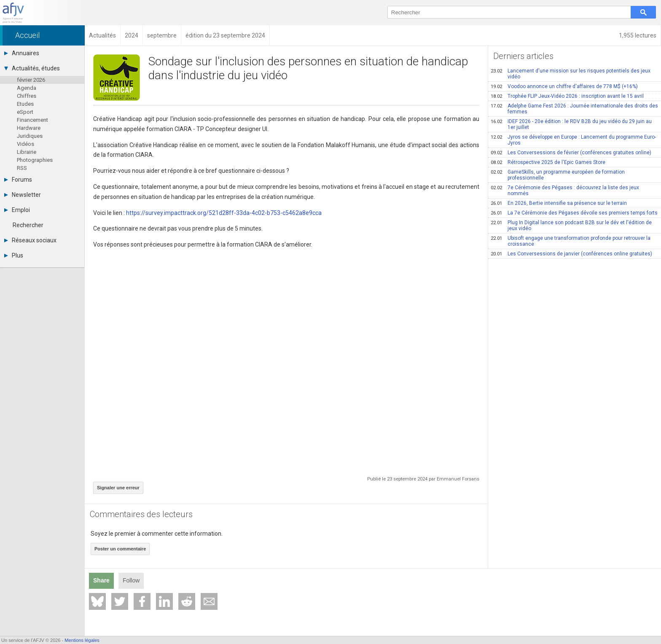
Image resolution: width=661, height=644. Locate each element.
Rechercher (28, 225)
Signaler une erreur (118, 487)
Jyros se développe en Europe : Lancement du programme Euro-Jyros (573, 140)
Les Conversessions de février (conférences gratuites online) (571, 153)
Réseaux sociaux (30, 240)
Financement (32, 120)
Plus (13, 255)
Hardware (28, 128)
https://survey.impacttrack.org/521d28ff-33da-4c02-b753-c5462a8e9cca (224, 212)
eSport (25, 112)
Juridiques (30, 136)
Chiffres (26, 96)
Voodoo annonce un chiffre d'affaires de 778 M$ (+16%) (564, 86)
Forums (18, 179)
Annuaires (21, 53)
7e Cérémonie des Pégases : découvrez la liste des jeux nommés (565, 190)
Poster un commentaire (120, 548)
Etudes (25, 104)
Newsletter (22, 194)
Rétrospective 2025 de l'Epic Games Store (548, 162)
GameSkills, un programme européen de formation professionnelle (558, 175)
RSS (22, 168)
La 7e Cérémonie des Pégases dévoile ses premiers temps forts (574, 213)
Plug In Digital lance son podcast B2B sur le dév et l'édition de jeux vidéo (571, 225)
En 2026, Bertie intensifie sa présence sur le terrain (559, 203)
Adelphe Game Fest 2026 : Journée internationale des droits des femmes (574, 109)
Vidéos (25, 144)
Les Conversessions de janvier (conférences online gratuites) (571, 254)
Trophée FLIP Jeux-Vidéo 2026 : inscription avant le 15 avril (567, 96)
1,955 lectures (637, 35)
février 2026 (31, 80)
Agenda (26, 88)
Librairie (26, 152)
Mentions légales (81, 640)
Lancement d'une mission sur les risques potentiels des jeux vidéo (570, 74)
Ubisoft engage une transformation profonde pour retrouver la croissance (570, 241)
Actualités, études (32, 68)
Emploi (17, 210)
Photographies (35, 160)
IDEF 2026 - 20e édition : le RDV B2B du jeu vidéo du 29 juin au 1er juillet (571, 124)
